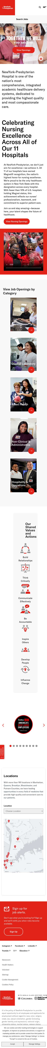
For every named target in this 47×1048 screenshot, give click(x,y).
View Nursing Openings (16, 221)
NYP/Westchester (34, 859)
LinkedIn (32, 946)
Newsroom (6, 960)
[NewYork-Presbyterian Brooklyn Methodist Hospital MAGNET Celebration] (23, 251)
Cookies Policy (8, 985)
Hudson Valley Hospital (25, 822)
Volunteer (5, 970)
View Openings (23, 50)
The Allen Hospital (24, 870)
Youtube (6, 951)
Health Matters (7, 965)
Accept (12, 1044)
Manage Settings (34, 1044)
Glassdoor (25, 951)
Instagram (7, 946)
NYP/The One (39, 848)
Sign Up (13, 931)
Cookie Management (10, 980)
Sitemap (5, 975)
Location (8, 805)
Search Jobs (22, 19)
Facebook (20, 946)
